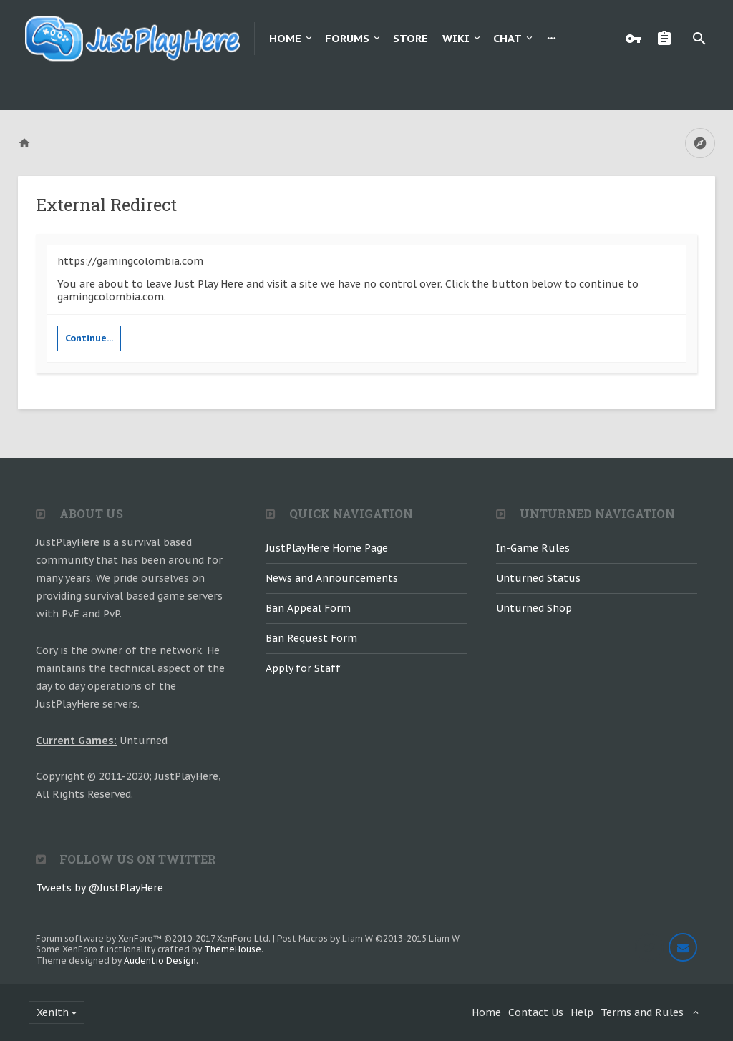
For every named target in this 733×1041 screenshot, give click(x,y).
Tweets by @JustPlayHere (99, 887)
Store (410, 38)
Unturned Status (538, 578)
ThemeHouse (232, 949)
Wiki (456, 38)
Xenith (53, 1012)
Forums (347, 38)
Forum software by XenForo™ (153, 938)
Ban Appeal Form (308, 608)
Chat (507, 38)
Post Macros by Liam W (368, 938)
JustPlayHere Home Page (327, 548)
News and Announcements (332, 578)
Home (285, 38)
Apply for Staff (303, 668)
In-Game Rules (533, 548)
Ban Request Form (311, 638)
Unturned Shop (534, 608)
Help (582, 1012)
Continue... (89, 338)
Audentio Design (160, 960)
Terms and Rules (642, 1012)
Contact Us (535, 1012)
